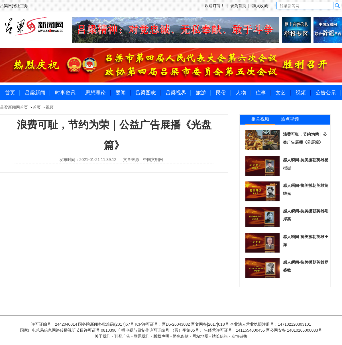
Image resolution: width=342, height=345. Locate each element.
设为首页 (238, 5)
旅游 (201, 93)
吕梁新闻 (35, 93)
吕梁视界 (176, 93)
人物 (241, 93)
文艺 (281, 93)
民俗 (221, 93)
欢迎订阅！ (215, 5)
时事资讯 (65, 93)
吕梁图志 (145, 93)
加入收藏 (260, 5)
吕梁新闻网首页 (14, 107)
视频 (301, 93)
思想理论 (95, 93)
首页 (10, 93)
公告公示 (325, 93)
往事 (261, 93)
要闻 (120, 93)
